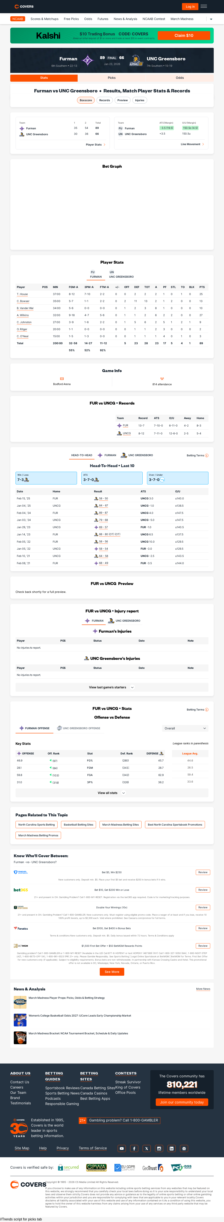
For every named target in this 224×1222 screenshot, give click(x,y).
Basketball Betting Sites (78, 824)
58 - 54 (103, 548)
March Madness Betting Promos (38, 835)
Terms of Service (93, 1148)
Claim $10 (184, 35)
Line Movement (190, 144)
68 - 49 (103, 563)
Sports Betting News (62, 1093)
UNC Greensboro (166, 58)
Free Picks (71, 19)
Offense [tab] (34, 728)
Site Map (22, 1148)
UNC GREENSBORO (124, 620)
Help (43, 1148)
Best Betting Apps (95, 1098)
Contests (126, 1073)
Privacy (63, 1148)
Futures (103, 19)
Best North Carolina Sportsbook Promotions (175, 824)
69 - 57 (103, 527)
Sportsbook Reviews (62, 1088)
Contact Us (19, 1082)
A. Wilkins (23, 315)
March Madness (182, 19)
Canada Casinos (93, 1093)
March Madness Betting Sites (120, 824)
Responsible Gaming (62, 1103)
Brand (15, 1098)
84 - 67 (103, 505)
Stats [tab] (44, 77)
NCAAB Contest (154, 19)
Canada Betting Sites (97, 1088)
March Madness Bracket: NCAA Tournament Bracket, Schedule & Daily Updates (78, 1033)
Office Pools (125, 1092)
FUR (125, 425)
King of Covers (127, 1087)
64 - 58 (103, 556)
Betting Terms (197, 455)
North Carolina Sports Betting (36, 824)
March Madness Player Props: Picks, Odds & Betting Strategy (67, 997)
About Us (20, 1073)
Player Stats (94, 144)
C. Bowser (23, 301)
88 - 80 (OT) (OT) (109, 534)
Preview (122, 100)
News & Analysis (125, 19)
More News (203, 988)
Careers (16, 1087)
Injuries (139, 100)
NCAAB (17, 19)
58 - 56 (103, 541)
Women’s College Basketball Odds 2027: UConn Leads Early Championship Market (80, 1015)
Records (104, 100)
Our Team (18, 1092)
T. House (22, 294)
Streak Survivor (128, 1082)
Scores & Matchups (44, 19)
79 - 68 (103, 520)
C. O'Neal (22, 336)
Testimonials (20, 1103)
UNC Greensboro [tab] (121, 274)
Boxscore (86, 100)
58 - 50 (103, 498)
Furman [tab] (96, 274)
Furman (68, 58)
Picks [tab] (112, 77)
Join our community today (182, 1102)
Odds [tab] (180, 77)
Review (203, 872)
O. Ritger (22, 329)
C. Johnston (24, 322)
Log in (190, 6)
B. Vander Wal (25, 308)
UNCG (127, 433)
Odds (88, 19)
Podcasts (53, 1098)
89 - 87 (103, 512)
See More (112, 972)
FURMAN (93, 620)
